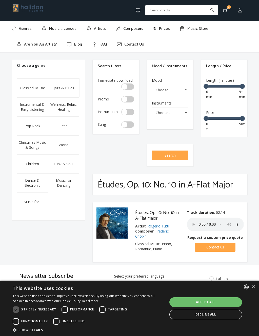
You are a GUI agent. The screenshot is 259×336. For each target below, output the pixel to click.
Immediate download (115, 80)
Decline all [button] (205, 314)
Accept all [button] (205, 302)
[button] (88, 329)
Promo (103, 99)
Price (210, 112)
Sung (102, 124)
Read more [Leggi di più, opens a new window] (90, 301)
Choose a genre (31, 65)
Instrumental (108, 111)
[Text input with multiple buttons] (181, 10)
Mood (157, 80)
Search (170, 155)
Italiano (218, 278)
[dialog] (129, 308)
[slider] (206, 86)
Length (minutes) (220, 80)
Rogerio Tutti (158, 226)
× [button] (253, 286)
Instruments (162, 103)
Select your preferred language (139, 276)
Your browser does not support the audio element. (215, 224)
